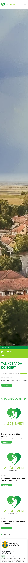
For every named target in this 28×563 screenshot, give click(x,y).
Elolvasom (6, 442)
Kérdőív (4, 356)
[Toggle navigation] (25, 4)
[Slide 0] (14, 344)
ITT (20, 380)
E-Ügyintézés (8, 352)
